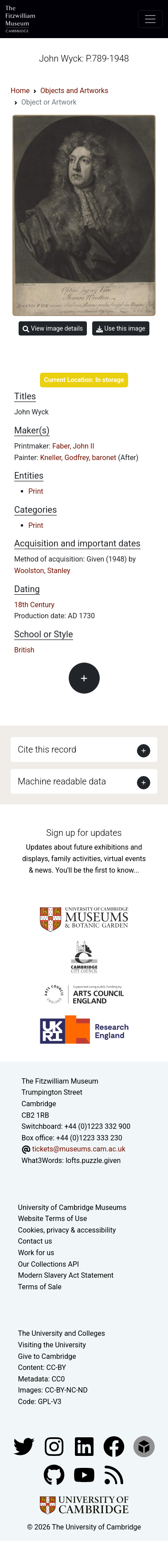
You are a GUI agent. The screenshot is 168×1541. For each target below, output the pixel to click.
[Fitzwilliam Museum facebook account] (85, 1446)
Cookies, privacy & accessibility (67, 1230)
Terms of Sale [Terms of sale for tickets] (40, 1287)
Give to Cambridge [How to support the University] (47, 1356)
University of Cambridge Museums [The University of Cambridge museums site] (72, 1207)
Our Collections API (48, 1264)
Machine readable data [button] (62, 781)
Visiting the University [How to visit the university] (52, 1345)
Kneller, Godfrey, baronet (79, 457)
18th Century (34, 605)
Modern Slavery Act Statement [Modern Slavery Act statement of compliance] (66, 1275)
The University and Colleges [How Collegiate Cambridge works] (61, 1333)
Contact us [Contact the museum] (35, 1241)
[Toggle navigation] (150, 19)
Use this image (120, 328)
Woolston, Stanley (42, 570)
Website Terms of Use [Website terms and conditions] (52, 1218)
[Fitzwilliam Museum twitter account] (25, 1446)
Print (35, 491)
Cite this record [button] (47, 749)
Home (20, 90)
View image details (53, 328)
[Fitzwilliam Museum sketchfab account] (144, 1446)
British (24, 650)
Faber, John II (73, 446)
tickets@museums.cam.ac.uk (78, 1149)
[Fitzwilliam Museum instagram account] (55, 1446)
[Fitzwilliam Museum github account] (55, 1474)
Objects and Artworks (74, 90)
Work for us (36, 1252)
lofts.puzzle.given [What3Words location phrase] (93, 1160)
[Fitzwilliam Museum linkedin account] (115, 1446)
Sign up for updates (83, 832)
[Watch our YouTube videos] (85, 1474)
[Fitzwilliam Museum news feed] (114, 1474)
